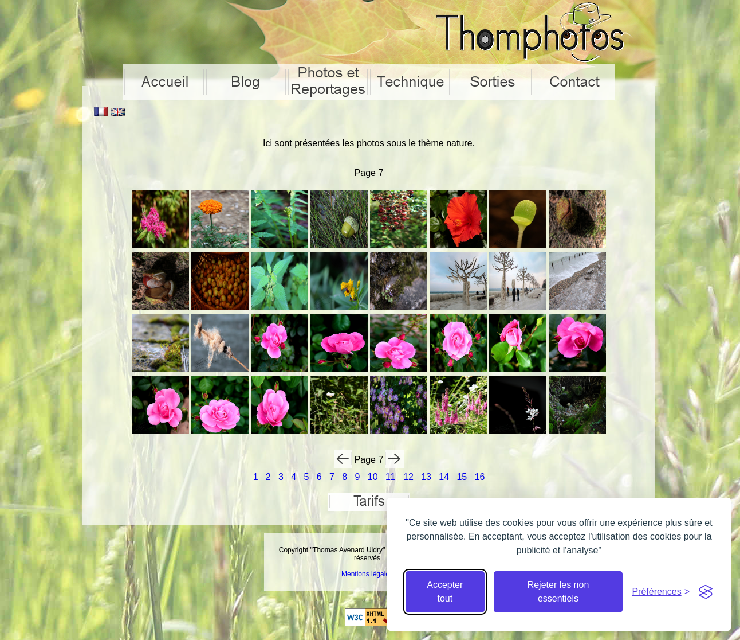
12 (409, 477)
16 (480, 477)
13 (427, 477)
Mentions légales (367, 574)
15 (462, 477)
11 (391, 477)
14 (445, 477)
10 (374, 477)
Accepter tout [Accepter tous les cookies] (445, 591)
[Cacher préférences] (661, 592)
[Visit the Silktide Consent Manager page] (706, 592)
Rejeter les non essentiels (558, 591)
